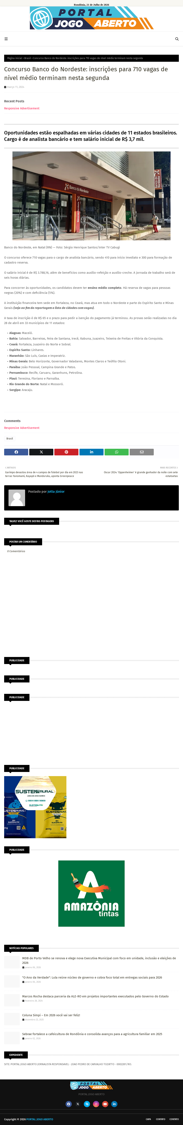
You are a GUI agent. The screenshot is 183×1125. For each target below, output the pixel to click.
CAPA (148, 1119)
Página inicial (14, 58)
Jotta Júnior (56, 492)
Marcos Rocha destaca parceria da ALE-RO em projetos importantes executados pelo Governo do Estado (95, 996)
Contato (160, 1119)
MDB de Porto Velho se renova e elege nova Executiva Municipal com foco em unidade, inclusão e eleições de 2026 (99, 960)
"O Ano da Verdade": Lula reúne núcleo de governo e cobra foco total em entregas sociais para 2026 (92, 977)
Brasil (27, 58)
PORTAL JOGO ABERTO (39, 1119)
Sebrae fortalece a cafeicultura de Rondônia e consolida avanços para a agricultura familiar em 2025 (92, 1034)
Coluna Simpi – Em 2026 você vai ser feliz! (51, 1015)
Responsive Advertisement (21, 108)
